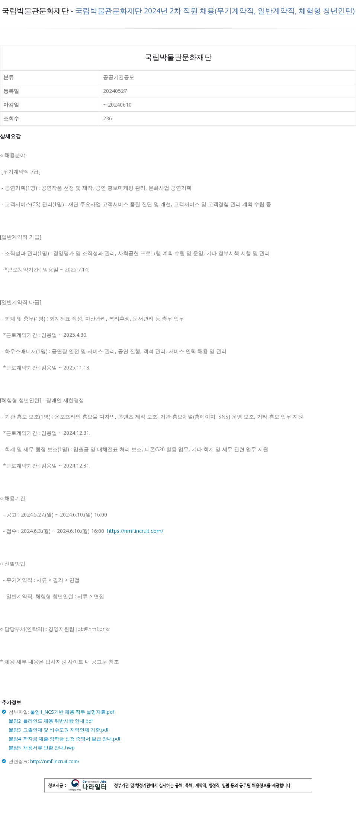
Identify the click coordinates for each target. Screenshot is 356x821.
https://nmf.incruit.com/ (135, 530)
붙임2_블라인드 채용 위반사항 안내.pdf (51, 721)
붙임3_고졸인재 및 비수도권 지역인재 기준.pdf (59, 730)
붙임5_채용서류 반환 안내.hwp (42, 748)
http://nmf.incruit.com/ (55, 761)
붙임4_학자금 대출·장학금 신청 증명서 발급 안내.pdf (65, 739)
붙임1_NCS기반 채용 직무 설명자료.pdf (72, 712)
